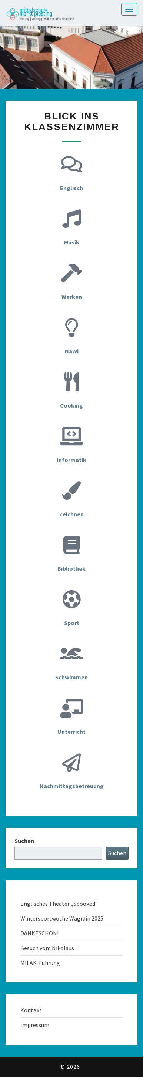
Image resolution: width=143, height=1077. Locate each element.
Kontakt (31, 1010)
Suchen (24, 840)
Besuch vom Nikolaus (47, 948)
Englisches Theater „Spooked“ (59, 903)
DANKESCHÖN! (39, 933)
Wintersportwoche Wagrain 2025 (61, 918)
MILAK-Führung (40, 962)
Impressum (34, 1025)
